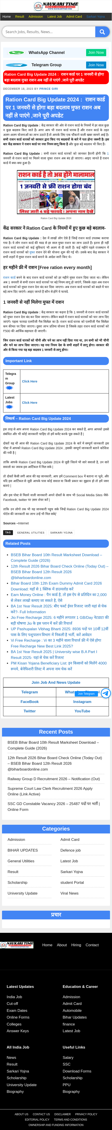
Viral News (69, 893)
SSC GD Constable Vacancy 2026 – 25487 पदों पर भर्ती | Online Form (54, 807)
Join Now (96, 52)
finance (69, 1024)
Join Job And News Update (56, 682)
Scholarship (17, 882)
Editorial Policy (37, 1119)
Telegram (29, 692)
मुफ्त (32, 252)
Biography (15, 1091)
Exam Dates (17, 1010)
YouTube (82, 711)
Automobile (72, 1010)
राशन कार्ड (9, 277)
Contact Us (41, 1114)
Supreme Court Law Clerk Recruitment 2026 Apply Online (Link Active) (50, 791)
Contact (92, 945)
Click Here (29, 381)
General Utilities (31, 532)
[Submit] (102, 31)
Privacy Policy (86, 1114)
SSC (67, 1064)
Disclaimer (62, 1114)
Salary (68, 1057)
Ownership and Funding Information (56, 1125)
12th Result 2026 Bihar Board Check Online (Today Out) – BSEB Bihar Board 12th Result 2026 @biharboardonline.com (59, 572)
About (62, 945)
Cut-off (12, 1004)
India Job (14, 997)
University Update (22, 893)
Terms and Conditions (70, 1119)
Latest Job (55, 16)
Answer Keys (18, 1031)
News (11, 1057)
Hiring (76, 945)
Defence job (70, 850)
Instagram (82, 702)
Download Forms (77, 1071)
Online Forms (18, 1017)
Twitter (30, 711)
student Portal (72, 882)
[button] (106, 693)
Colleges (14, 1024)
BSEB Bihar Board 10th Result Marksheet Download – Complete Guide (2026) (53, 745)
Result (19, 16)
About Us (21, 1114)
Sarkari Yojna (95, 16)
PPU (67, 1085)
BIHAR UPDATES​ (23, 850)
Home (6, 16)
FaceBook (30, 702)
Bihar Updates (75, 1017)
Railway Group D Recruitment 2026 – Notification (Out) (54, 779)
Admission (36, 16)
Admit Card (74, 16)
